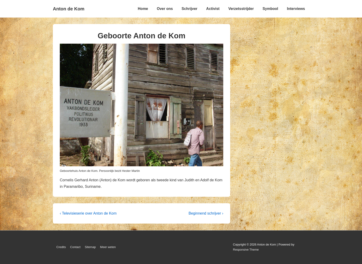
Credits (61, 247)
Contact (75, 247)
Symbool (270, 9)
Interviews (296, 9)
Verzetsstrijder (241, 9)
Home (143, 9)
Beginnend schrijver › (206, 213)
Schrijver (189, 9)
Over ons (165, 9)
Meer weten (108, 247)
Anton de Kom (68, 8)
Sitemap (90, 247)
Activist (213, 9)
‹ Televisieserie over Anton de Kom (88, 213)
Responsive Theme (246, 249)
